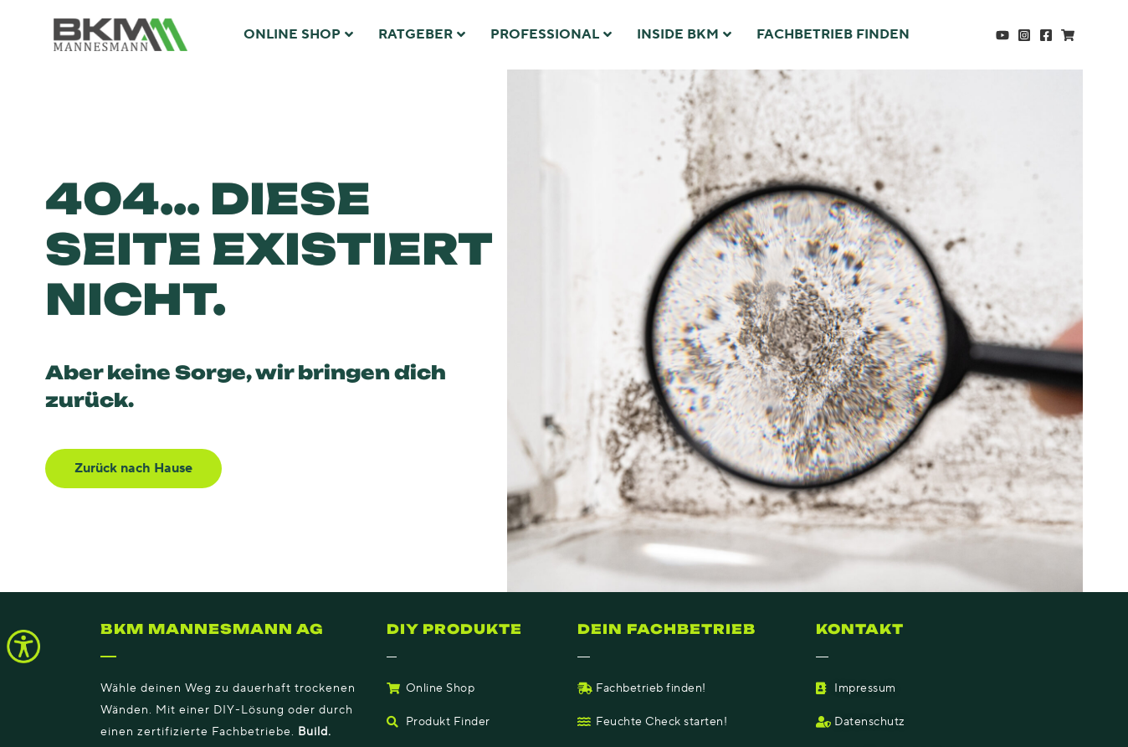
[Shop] (1067, 35)
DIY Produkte (455, 629)
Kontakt (860, 629)
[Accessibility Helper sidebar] (23, 646)
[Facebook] (1046, 35)
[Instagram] (1024, 35)
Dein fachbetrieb (667, 629)
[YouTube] (1002, 35)
